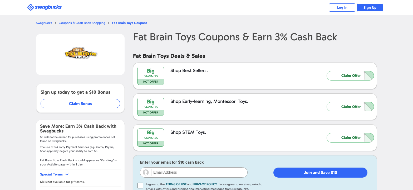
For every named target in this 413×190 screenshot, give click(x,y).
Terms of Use (176, 184)
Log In (342, 7)
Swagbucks (44, 23)
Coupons (129, 23)
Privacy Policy (205, 184)
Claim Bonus (80, 103)
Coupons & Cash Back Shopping (82, 23)
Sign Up (369, 7)
